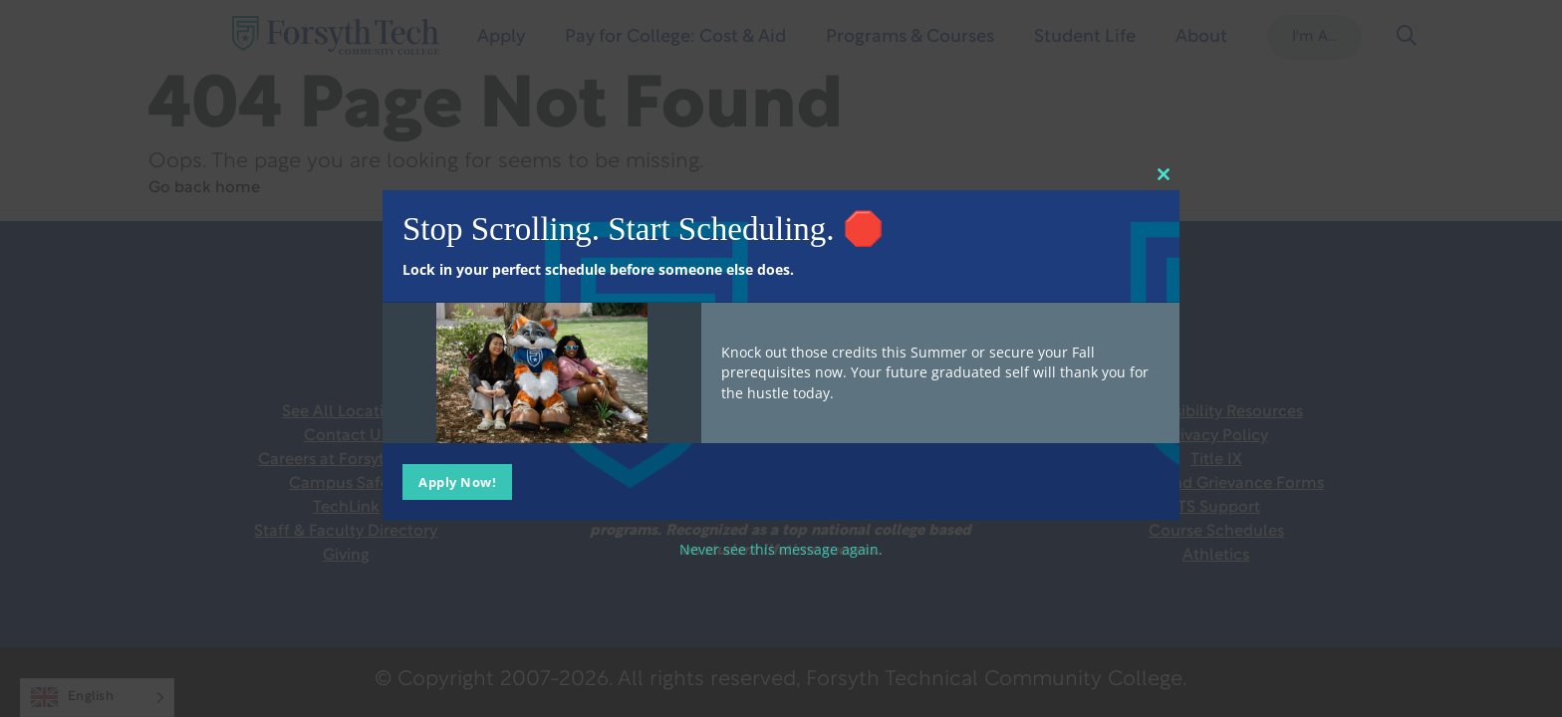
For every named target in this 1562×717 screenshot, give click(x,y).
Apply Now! (457, 481)
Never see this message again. (781, 548)
